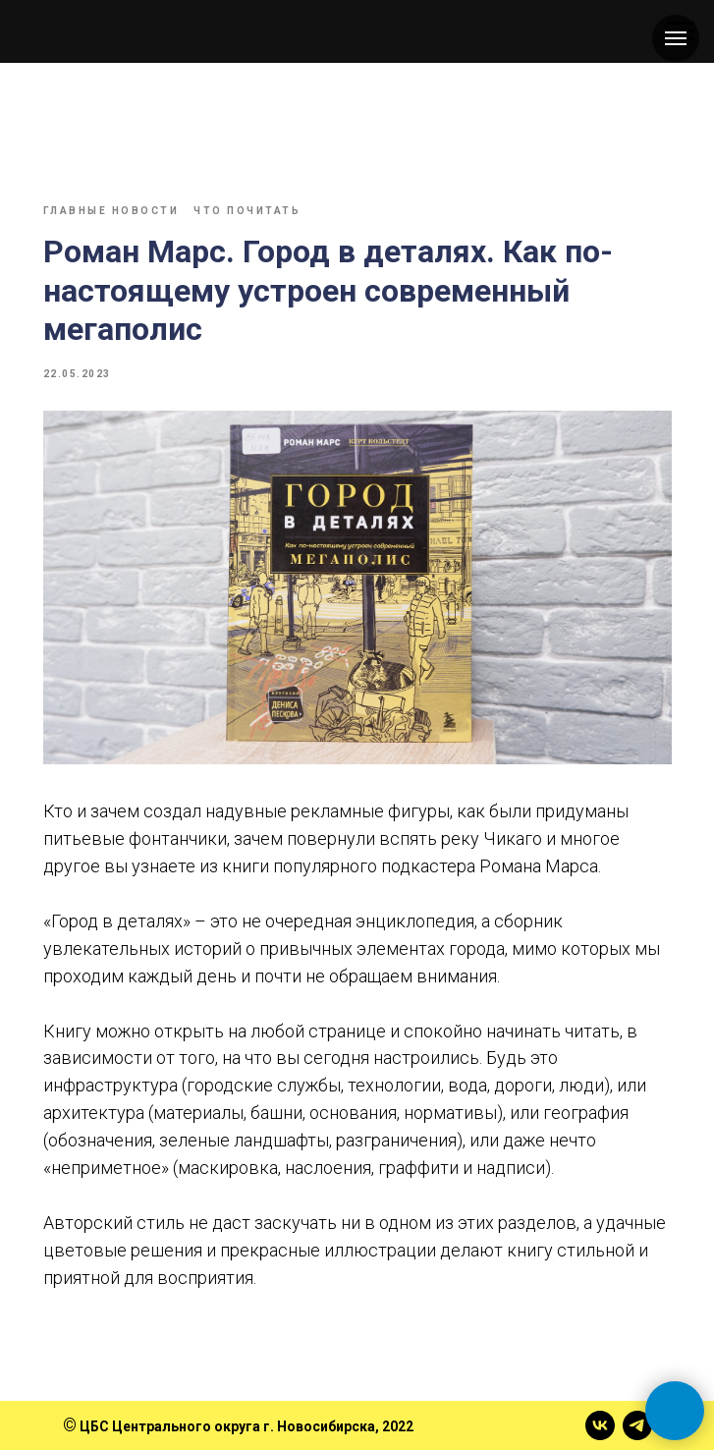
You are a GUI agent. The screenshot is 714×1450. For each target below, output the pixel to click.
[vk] (600, 1425)
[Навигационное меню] (676, 38)
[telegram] (637, 1425)
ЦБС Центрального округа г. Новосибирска (227, 1426)
